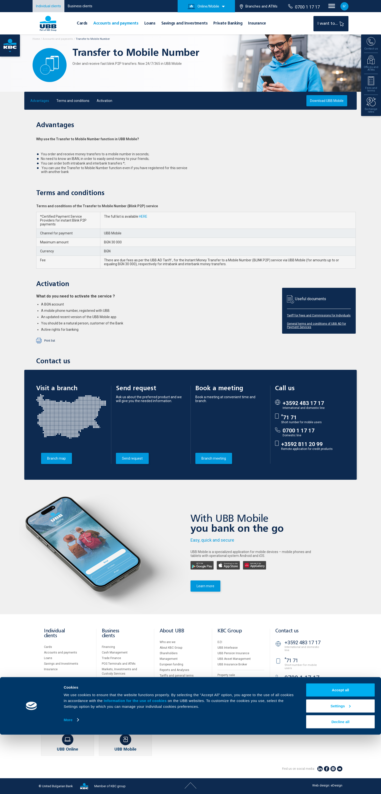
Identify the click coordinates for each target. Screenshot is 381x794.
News (163, 698)
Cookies (222, 691)
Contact (165, 709)
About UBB (172, 631)
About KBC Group (171, 647)
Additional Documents (175, 681)
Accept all (340, 749)
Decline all (340, 781)
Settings (340, 765)
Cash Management (115, 652)
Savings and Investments (184, 23)
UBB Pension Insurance (233, 653)
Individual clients (48, 6)
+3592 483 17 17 (303, 403)
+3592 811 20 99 (302, 444)
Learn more (205, 586)
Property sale (226, 675)
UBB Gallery (167, 686)
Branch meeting (213, 458)
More (68, 779)
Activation (104, 101)
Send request (132, 458)
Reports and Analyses (174, 670)
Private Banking (227, 23)
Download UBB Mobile (327, 101)
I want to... (331, 23)
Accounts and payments (116, 23)
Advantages (39, 101)
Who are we (167, 642)
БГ (344, 6)
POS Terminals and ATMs (119, 663)
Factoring (108, 679)
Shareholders (169, 653)
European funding (171, 664)
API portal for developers (233, 708)
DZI (219, 642)
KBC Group (229, 631)
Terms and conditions (72, 101)
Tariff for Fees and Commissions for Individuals (319, 315)
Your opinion (168, 703)
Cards (82, 23)
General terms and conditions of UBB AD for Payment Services (316, 325)
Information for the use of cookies (136, 760)
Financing (108, 647)
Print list (49, 340)
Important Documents (232, 702)
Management (169, 659)
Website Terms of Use (232, 685)
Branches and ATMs (258, 6)
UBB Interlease (227, 647)
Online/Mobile (203, 6)
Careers (165, 692)
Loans (150, 23)
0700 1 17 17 (304, 6)
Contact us (287, 631)
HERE (143, 216)
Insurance (257, 23)
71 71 (289, 417)
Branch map (56, 458)
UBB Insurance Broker (232, 664)
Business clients (80, 6)
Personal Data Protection (234, 697)
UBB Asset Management (234, 659)
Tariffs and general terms (177, 675)
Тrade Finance (111, 658)
